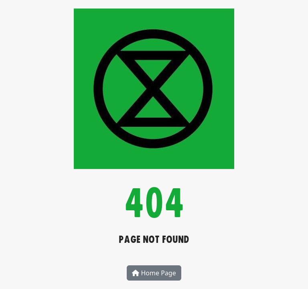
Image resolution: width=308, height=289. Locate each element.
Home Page (154, 273)
